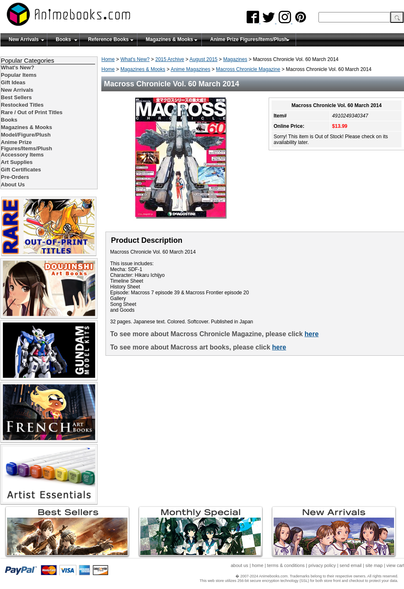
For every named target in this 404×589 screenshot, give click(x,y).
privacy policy (322, 565)
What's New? (134, 59)
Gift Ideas (13, 82)
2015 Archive (169, 59)
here (312, 333)
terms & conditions (285, 565)
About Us (13, 184)
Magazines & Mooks (169, 39)
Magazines (235, 59)
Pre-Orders (15, 177)
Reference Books (108, 39)
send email (351, 565)
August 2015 (203, 59)
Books (63, 39)
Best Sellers (16, 97)
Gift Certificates (21, 169)
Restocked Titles (22, 105)
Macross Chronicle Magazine (248, 69)
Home (108, 59)
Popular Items (19, 75)
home (258, 565)
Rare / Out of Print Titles (32, 112)
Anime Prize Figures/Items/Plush (248, 39)
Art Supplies (17, 162)
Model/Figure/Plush (26, 135)
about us (239, 565)
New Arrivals (24, 39)
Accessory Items (22, 155)
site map (374, 565)
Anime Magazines (190, 69)
